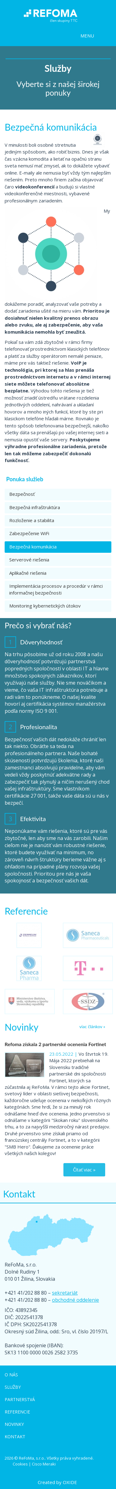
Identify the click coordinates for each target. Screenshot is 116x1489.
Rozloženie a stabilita (31, 520)
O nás (11, 1375)
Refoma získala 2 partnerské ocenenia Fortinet (55, 1044)
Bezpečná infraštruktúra (34, 507)
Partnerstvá (20, 1399)
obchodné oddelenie (75, 1299)
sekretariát (65, 1292)
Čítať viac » (84, 1170)
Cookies (20, 1464)
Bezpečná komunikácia (33, 546)
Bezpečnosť (22, 494)
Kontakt (15, 1436)
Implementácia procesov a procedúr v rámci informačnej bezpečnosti (56, 589)
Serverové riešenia (29, 559)
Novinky (14, 1424)
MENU (87, 35)
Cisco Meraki (44, 1464)
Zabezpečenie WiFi (29, 533)
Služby (13, 1387)
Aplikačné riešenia (27, 573)
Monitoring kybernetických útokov (45, 606)
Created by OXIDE (57, 1482)
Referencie (17, 1412)
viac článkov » (92, 1026)
